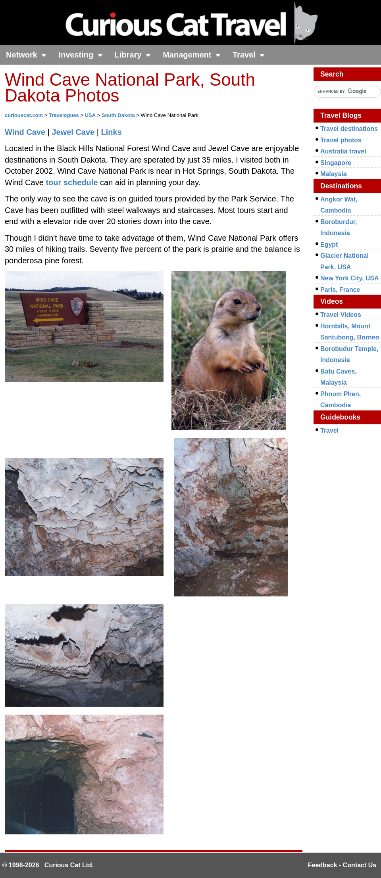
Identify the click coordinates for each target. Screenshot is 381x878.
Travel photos (341, 140)
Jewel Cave (73, 132)
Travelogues (64, 115)
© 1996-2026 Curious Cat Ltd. (48, 865)
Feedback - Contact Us (342, 865)
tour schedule (72, 182)
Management (192, 54)
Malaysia (333, 174)
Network (26, 54)
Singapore (335, 162)
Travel (249, 54)
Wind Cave (25, 132)
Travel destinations (349, 128)
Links (111, 132)
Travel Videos (340, 314)
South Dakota (118, 115)
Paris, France (340, 289)
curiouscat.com (24, 115)
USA (90, 115)
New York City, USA (349, 278)
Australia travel (343, 151)
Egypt (329, 244)
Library (133, 54)
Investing (80, 54)
